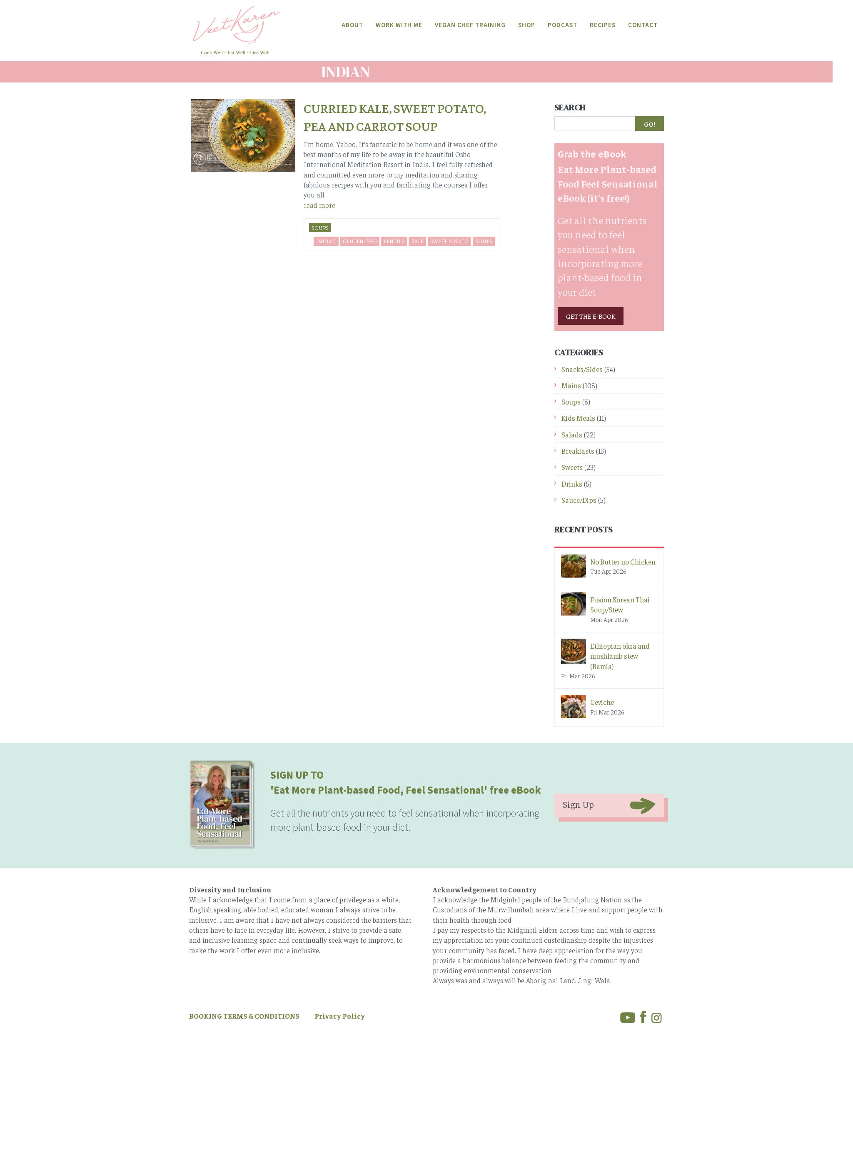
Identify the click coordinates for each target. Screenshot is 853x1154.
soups (483, 240)
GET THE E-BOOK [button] (590, 315)
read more (319, 204)
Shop (526, 25)
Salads (571, 434)
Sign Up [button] (578, 803)
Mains (571, 385)
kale (417, 240)
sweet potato (449, 240)
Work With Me (399, 25)
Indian (326, 240)
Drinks (571, 482)
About (352, 25)
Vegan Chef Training (470, 25)
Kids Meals (578, 417)
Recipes (603, 25)
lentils (394, 240)
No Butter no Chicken (623, 561)
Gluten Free (360, 240)
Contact (643, 25)
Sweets (572, 466)
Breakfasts (577, 450)
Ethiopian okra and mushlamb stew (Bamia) (620, 655)
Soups (320, 227)
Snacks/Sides (582, 368)
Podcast (562, 25)
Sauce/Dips (578, 499)
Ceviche (602, 701)
